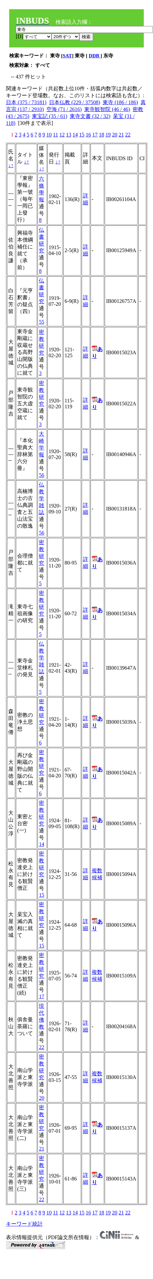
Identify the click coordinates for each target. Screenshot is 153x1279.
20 (114, 134)
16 (88, 134)
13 (68, 134)
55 (41, 322)
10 (49, 134)
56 (41, 475)
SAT (67, 55)
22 (127, 134)
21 (121, 134)
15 (81, 134)
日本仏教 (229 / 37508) (74, 102)
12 (61, 134)
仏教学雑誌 (41, 498)
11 (55, 134)
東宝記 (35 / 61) (49, 116)
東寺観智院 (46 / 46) (107, 109)
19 (108, 134)
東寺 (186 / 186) (120, 102)
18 (101, 134)
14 (75, 134)
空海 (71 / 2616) (64, 109)
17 (94, 134)
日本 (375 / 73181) (26, 102)
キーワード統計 (24, 1224)
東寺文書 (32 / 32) (90, 116)
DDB (94, 55)
